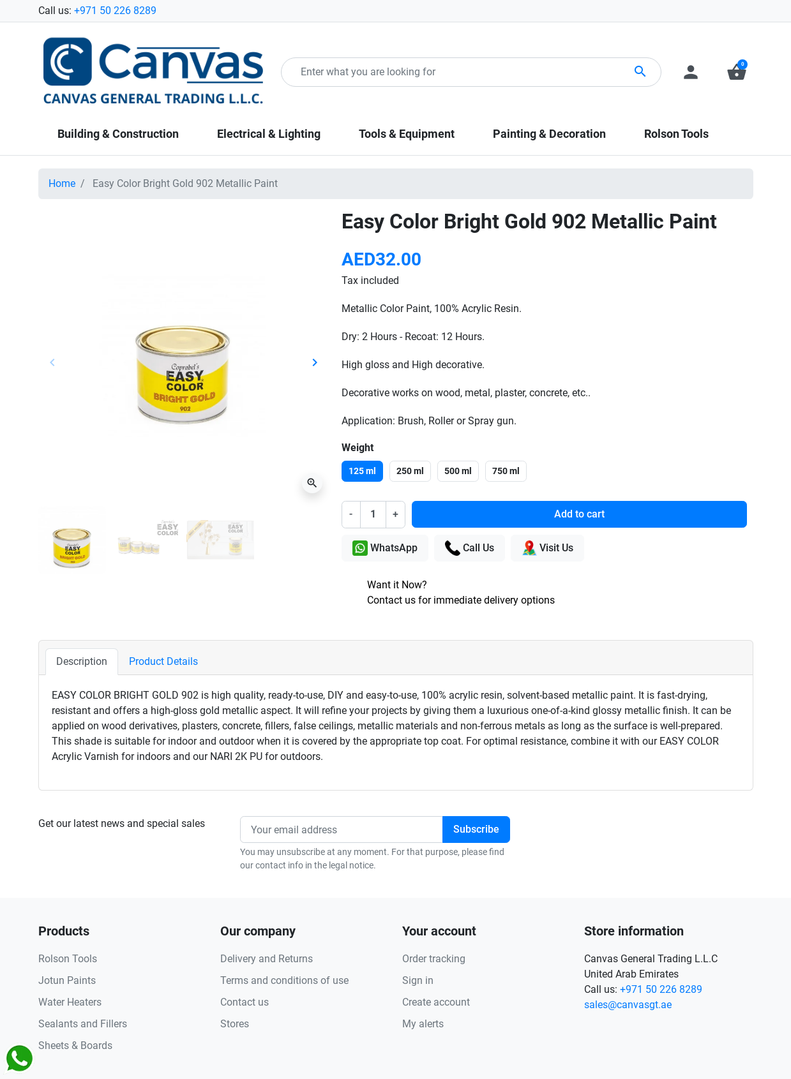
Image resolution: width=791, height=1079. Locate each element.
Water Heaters (70, 1002)
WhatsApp (385, 548)
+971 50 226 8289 (115, 10)
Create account (436, 1002)
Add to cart (579, 514)
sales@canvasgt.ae (628, 1005)
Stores (234, 1024)
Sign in (417, 980)
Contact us (244, 1002)
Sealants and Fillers (82, 1024)
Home (62, 183)
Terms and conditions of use (284, 980)
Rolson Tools (67, 959)
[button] (736, 72)
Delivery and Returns (266, 959)
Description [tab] (81, 661)
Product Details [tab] (163, 661)
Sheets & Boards (75, 1045)
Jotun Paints (67, 980)
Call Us (469, 548)
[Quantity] (373, 514)
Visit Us (547, 548)
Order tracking (433, 959)
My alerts (423, 1024)
